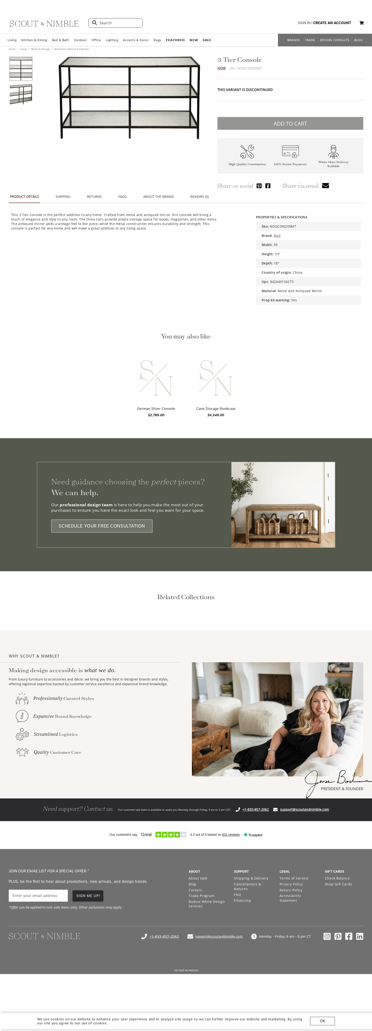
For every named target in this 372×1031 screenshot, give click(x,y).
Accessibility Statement (290, 960)
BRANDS (293, 40)
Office (96, 40)
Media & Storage (40, 49)
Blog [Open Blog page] (192, 946)
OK (322, 1021)
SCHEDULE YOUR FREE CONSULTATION (102, 526)
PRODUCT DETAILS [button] (24, 196)
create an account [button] (332, 23)
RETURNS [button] (94, 196)
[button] (361, 23)
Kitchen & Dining (34, 40)
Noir (221, 68)
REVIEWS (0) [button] (199, 196)
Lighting (112, 40)
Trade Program (201, 958)
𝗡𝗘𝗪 (194, 40)
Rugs (157, 40)
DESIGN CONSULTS (335, 40)
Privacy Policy (291, 946)
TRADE (310, 40)
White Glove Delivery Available (333, 164)
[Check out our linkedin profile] (359, 999)
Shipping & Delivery (251, 941)
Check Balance (337, 941)
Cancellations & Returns (247, 949)
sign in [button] (304, 23)
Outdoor (80, 40)
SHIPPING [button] (63, 196)
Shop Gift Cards (338, 946)
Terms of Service (294, 941)
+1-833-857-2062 (255, 872)
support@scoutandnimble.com (304, 872)
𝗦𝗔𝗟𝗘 (207, 40)
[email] (38, 958)
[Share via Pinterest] (259, 186)
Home (12, 49)
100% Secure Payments (290, 164)
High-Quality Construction (247, 164)
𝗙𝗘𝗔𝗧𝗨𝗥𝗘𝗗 (175, 40)
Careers (195, 952)
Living (12, 40)
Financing (242, 963)
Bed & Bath (60, 40)
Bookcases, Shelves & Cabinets (71, 49)
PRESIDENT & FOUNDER (342, 851)
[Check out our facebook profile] (348, 999)
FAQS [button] (122, 196)
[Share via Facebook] (267, 186)
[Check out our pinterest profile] (338, 999)
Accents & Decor (136, 40)
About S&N (198, 941)
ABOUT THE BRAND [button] (158, 196)
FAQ (237, 957)
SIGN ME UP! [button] (88, 958)
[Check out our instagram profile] (327, 999)
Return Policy (291, 952)
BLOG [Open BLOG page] (358, 40)
